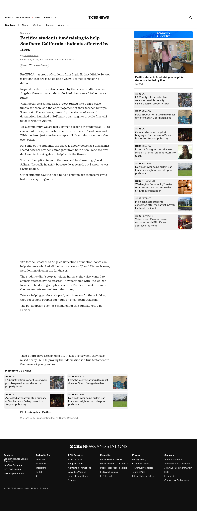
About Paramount (173, 459)
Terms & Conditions (77, 476)
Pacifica (46, 412)
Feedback (169, 476)
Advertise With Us (77, 472)
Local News (23, 17)
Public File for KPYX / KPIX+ (114, 464)
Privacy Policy (139, 459)
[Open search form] (190, 17)
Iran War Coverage (13, 465)
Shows (48, 17)
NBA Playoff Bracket (14, 473)
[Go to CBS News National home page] (98, 17)
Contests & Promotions (79, 468)
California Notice (140, 464)
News (25, 25)
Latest (9, 17)
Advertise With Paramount (177, 464)
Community (26, 33)
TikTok (39, 472)
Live (37, 17)
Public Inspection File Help (113, 468)
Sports (50, 25)
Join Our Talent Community (178, 468)
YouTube (40, 459)
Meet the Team (75, 459)
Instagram (41, 468)
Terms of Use (138, 472)
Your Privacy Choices (142, 468)
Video (61, 25)
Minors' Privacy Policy (143, 476)
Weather (38, 25)
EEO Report (106, 476)
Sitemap (72, 480)
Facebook (41, 464)
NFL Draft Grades (12, 469)
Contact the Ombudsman (176, 480)
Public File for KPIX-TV (111, 459)
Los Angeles (32, 412)
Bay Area (10, 25)
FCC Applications (109, 472)
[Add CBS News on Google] (34, 65)
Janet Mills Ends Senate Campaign (16, 460)
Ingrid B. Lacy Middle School (90, 74)
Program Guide (75, 464)
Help (166, 472)
